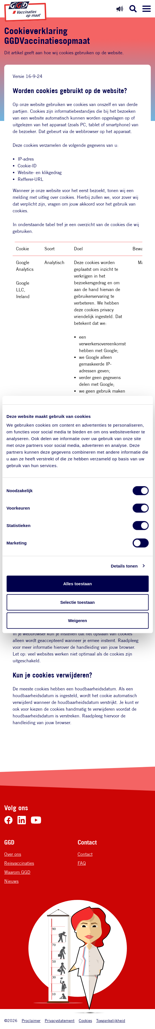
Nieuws (11, 881)
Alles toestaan (77, 583)
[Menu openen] (146, 8)
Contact (85, 854)
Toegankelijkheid (110, 1020)
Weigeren (77, 620)
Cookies (85, 1020)
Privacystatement (60, 1020)
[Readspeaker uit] (119, 8)
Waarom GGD (17, 872)
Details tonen (124, 565)
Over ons (12, 854)
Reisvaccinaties (19, 863)
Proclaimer (31, 1020)
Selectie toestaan (77, 602)
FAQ (82, 863)
